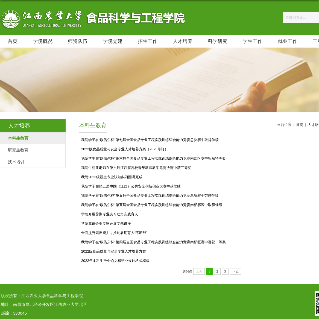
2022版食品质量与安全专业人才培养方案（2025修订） (124, 149)
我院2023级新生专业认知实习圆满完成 (111, 177)
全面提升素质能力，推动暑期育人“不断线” (114, 233)
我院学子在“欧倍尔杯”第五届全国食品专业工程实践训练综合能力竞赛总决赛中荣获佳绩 (150, 196)
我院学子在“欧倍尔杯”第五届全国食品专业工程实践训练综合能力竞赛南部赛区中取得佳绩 (151, 205)
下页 (235, 271)
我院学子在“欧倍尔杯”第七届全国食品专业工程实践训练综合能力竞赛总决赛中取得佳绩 (150, 140)
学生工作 (252, 41)
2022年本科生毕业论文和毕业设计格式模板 (115, 261)
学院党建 (112, 41)
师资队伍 (77, 41)
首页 (12, 41)
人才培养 (182, 41)
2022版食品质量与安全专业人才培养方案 (113, 251)
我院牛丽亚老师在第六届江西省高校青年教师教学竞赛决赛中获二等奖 (136, 168)
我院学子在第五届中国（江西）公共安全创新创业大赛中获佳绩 (131, 186)
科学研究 (217, 41)
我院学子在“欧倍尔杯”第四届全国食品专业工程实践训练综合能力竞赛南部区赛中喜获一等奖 (153, 242)
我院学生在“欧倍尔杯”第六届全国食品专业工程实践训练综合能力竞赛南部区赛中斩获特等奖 (153, 158)
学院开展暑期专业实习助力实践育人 (109, 214)
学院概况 (42, 41)
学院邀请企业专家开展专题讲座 (106, 223)
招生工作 (147, 41)
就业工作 (287, 41)
